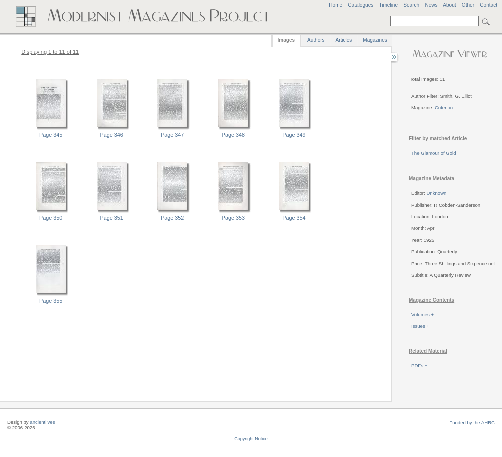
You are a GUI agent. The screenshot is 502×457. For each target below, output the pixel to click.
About (449, 5)
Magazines (375, 40)
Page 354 (293, 218)
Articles (344, 40)
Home (335, 5)
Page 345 (50, 135)
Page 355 (50, 301)
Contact (488, 5)
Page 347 (172, 135)
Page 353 (233, 218)
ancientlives (42, 422)
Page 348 (233, 135)
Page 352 (172, 218)
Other (468, 5)
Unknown (436, 193)
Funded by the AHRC (472, 423)
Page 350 (50, 218)
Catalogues (360, 5)
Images (286, 40)
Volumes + (422, 315)
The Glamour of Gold (433, 153)
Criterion (444, 107)
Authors (315, 40)
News (431, 5)
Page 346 (111, 135)
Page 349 (293, 135)
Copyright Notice (251, 439)
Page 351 (111, 218)
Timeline (388, 5)
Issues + (420, 326)
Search (411, 5)
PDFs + (419, 365)
